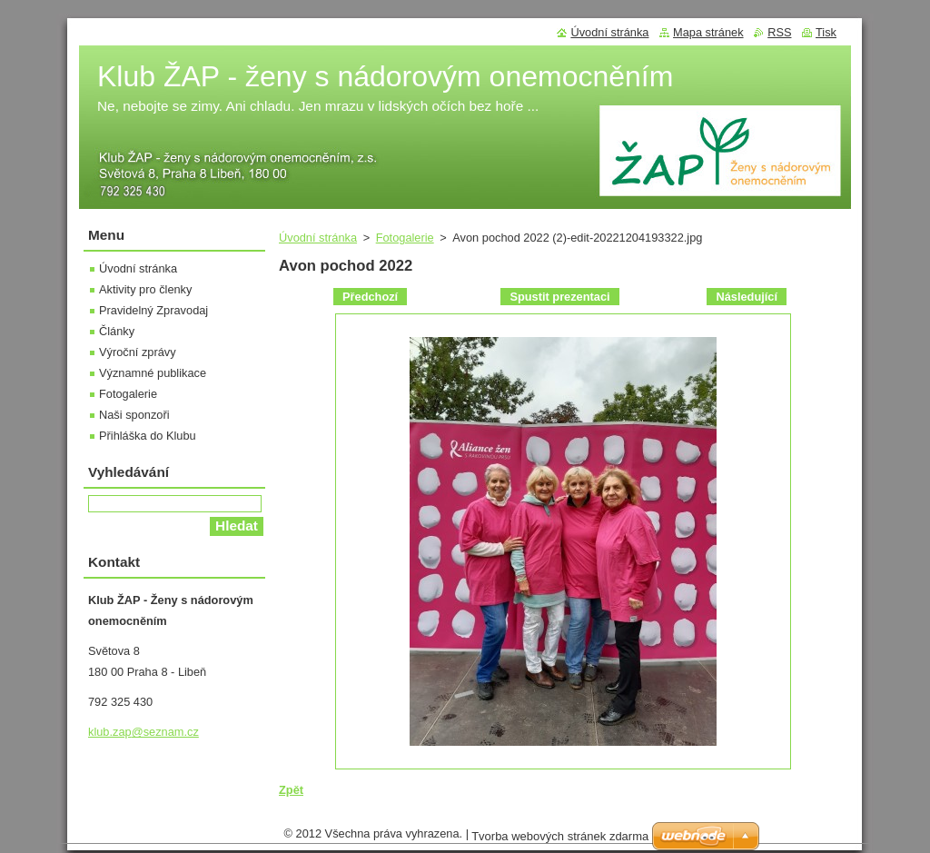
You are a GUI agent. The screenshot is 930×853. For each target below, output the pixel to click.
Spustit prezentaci (559, 296)
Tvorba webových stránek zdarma (559, 841)
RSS (779, 32)
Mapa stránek (708, 32)
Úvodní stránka (318, 237)
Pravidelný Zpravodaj (153, 310)
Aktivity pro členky (145, 289)
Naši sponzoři (134, 415)
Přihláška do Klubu (147, 435)
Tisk (826, 32)
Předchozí (370, 296)
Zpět (291, 790)
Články (116, 331)
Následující (746, 296)
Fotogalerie (405, 237)
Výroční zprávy (137, 352)
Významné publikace (152, 373)
